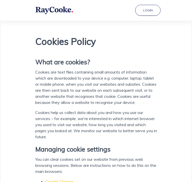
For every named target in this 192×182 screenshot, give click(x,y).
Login (148, 10)
